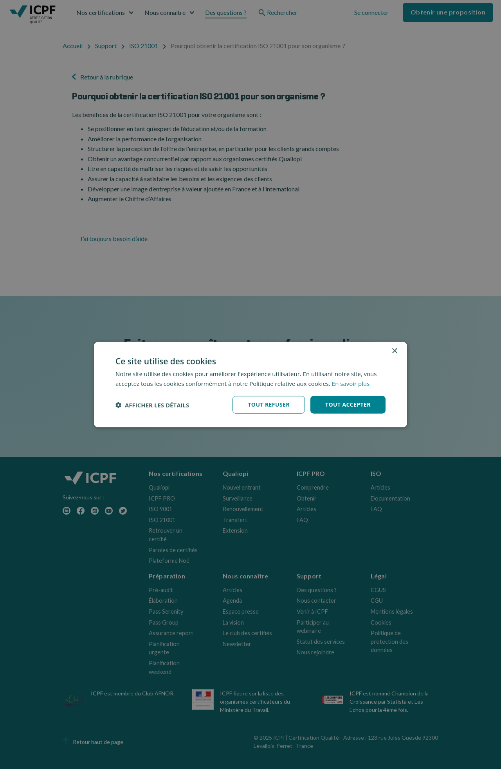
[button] (152, 404)
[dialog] (250, 384)
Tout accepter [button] (348, 404)
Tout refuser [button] (269, 404)
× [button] (394, 351)
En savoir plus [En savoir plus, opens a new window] (351, 383)
